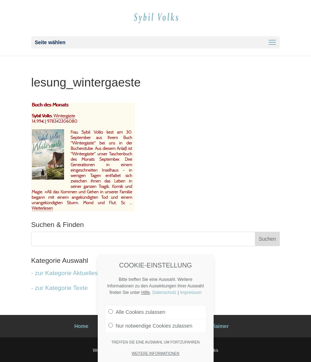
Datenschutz (164, 292)
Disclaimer (216, 326)
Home (81, 326)
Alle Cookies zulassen (136, 312)
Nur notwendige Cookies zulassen (150, 326)
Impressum (190, 292)
